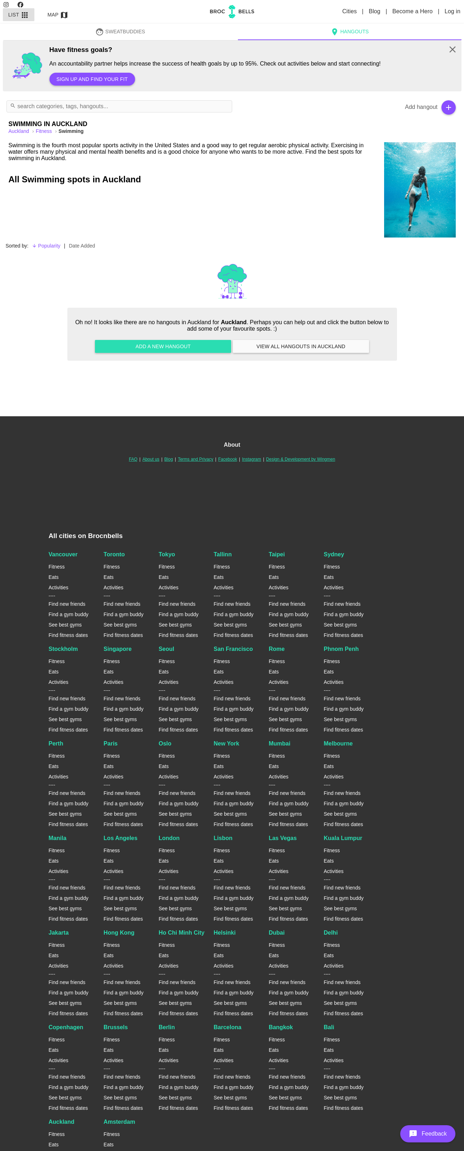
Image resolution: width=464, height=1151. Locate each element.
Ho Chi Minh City (182, 933)
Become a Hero (413, 11)
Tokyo (167, 554)
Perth (56, 743)
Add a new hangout (163, 346)
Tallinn (222, 554)
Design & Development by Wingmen (300, 459)
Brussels (116, 1027)
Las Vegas (283, 838)
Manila (58, 838)
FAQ (133, 459)
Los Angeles (121, 838)
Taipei (277, 554)
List (18, 14)
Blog (375, 11)
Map (58, 14)
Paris (111, 743)
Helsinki (224, 933)
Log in (452, 11)
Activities (58, 587)
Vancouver (63, 554)
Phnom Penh (341, 649)
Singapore (117, 649)
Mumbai (279, 743)
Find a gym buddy (69, 614)
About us (150, 459)
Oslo (165, 743)
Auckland (62, 1122)
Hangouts (349, 31)
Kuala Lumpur (343, 838)
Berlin (167, 1027)
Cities (350, 11)
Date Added (82, 246)
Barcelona (227, 1027)
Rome (276, 649)
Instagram (251, 459)
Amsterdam (119, 1122)
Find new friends (67, 604)
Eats (54, 577)
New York (226, 743)
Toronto (114, 554)
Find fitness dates (68, 635)
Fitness (44, 131)
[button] (427, 1133)
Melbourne (338, 743)
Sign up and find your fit (92, 79)
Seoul (166, 649)
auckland (19, 131)
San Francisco (233, 649)
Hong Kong (119, 933)
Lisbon (223, 838)
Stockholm (63, 649)
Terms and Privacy (195, 459)
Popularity (46, 246)
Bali (329, 1027)
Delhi (331, 933)
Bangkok (281, 1027)
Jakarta (59, 933)
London (169, 838)
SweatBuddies (120, 31)
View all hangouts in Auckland (301, 346)
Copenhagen (66, 1027)
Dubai (276, 933)
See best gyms (65, 625)
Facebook (227, 459)
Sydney (334, 554)
